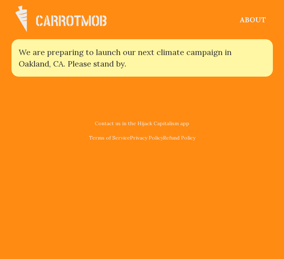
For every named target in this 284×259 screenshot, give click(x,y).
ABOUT (252, 19)
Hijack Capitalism (158, 123)
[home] (65, 20)
